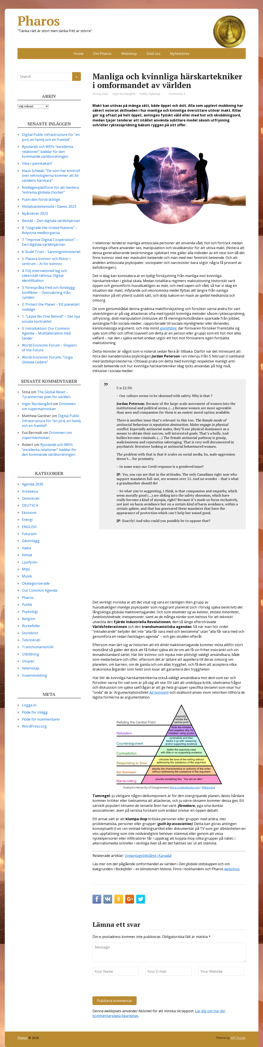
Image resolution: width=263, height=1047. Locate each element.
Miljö (26, 569)
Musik (27, 576)
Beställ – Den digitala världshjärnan (51, 220)
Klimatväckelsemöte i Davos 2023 (49, 206)
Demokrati (30, 498)
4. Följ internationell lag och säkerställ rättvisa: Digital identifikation (44, 275)
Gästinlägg (31, 540)
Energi (27, 519)
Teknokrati (31, 640)
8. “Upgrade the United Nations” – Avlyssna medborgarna (49, 230)
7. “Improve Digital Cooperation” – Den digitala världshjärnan (50, 242)
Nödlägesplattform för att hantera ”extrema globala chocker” (50, 190)
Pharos (131, 20)
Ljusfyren (29, 562)
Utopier (28, 661)
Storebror (30, 633)
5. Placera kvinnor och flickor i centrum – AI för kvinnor (46, 261)
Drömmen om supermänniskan (49, 406)
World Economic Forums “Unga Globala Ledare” (47, 359)
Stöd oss (153, 53)
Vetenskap (30, 668)
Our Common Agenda (39, 590)
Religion (28, 618)
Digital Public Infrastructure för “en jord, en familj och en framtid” (51, 137)
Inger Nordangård (37, 403)
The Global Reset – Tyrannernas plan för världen (46, 394)
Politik (143, 94)
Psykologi (154, 94)
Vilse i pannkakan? (37, 163)
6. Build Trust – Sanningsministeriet (51, 251)
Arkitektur (30, 491)
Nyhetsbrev (179, 53)
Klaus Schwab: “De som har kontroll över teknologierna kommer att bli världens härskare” (51, 175)
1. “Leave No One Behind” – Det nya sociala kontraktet (51, 319)
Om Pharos (102, 53)
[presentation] (122, 987)
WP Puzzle (238, 1038)
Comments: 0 (177, 94)
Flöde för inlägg (35, 712)
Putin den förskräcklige (41, 199)
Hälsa (26, 548)
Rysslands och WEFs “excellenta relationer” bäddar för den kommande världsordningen (47, 151)
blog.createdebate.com (185, 787)
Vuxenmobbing (34, 675)
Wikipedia (208, 787)
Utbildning (30, 654)
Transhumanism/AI (38, 647)
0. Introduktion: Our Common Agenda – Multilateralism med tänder (46, 333)
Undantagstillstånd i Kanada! (148, 855)
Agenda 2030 (32, 484)
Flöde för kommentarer (41, 719)
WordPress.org (34, 726)
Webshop (129, 53)
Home (79, 53)
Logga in (29, 705)
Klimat (27, 555)
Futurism (29, 533)
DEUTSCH (30, 505)
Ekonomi (29, 512)
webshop (231, 869)
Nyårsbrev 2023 (35, 213)
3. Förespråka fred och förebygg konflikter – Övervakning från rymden (48, 292)
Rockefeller (31, 625)
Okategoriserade (36, 583)
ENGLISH (29, 526)
